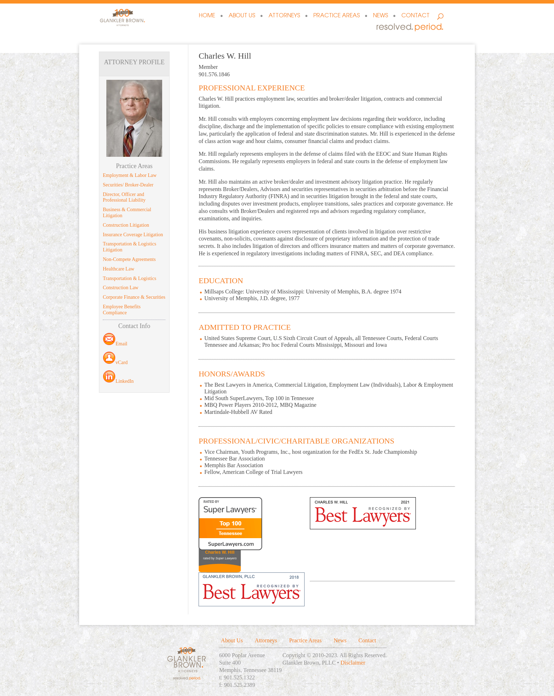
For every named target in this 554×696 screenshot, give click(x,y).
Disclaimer (353, 663)
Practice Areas (336, 16)
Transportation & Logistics (129, 278)
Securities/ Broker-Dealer (128, 185)
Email (115, 343)
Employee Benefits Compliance (122, 309)
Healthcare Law (118, 269)
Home (207, 16)
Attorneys (284, 16)
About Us (242, 16)
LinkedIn (118, 381)
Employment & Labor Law (130, 175)
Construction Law (120, 287)
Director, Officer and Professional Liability (124, 197)
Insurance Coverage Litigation (133, 234)
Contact (415, 16)
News (380, 16)
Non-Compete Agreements (129, 259)
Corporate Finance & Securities (134, 297)
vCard (115, 362)
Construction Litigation (126, 225)
